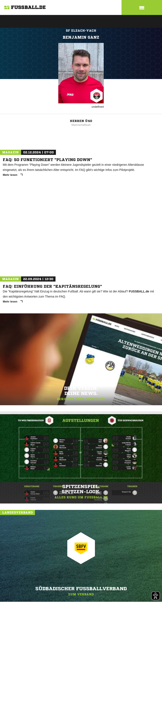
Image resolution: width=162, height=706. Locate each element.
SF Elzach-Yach (81, 30)
